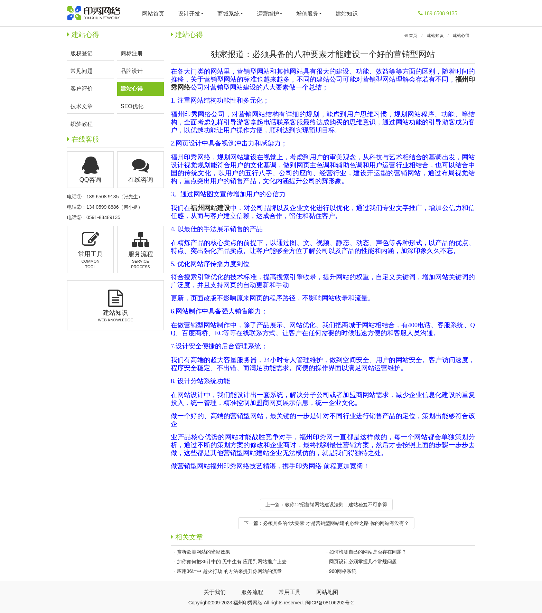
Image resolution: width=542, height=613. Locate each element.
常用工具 (290, 592)
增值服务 (309, 14)
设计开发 (191, 14)
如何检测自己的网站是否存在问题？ (367, 552)
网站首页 (153, 14)
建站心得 (461, 35)
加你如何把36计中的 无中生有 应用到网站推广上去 (232, 561)
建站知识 (347, 14)
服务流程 (252, 592)
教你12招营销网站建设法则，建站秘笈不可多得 (336, 504)
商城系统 (230, 14)
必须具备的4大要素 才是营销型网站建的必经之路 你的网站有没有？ (336, 523)
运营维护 (269, 14)
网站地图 (327, 592)
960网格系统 (342, 571)
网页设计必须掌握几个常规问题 (363, 561)
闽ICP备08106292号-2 (329, 602)
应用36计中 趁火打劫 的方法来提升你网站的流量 (229, 571)
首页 (412, 35)
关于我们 (215, 592)
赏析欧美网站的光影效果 (203, 552)
